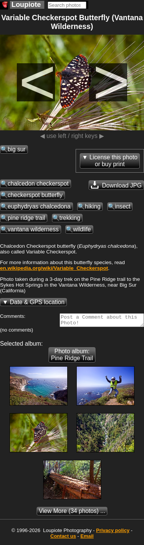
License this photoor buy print (113, 160)
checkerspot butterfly (35, 195)
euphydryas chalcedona (39, 206)
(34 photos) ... (72, 513)
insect (123, 206)
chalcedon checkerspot (38, 183)
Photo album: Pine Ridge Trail (72, 357)
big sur (17, 149)
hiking (92, 206)
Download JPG (116, 185)
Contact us (63, 538)
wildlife (82, 229)
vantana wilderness (33, 229)
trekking (70, 218)
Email (87, 538)
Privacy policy (112, 532)
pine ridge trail (26, 218)
